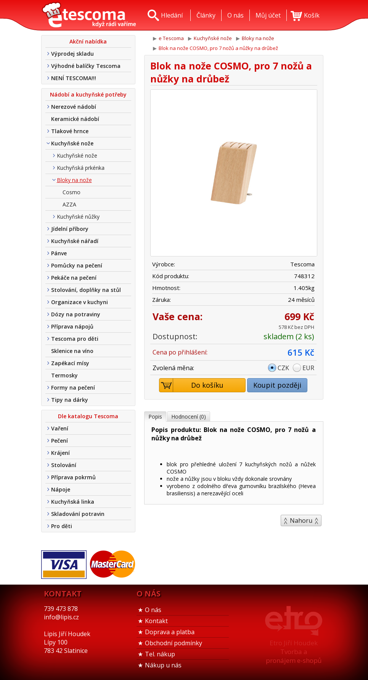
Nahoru (301, 520)
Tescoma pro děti (74, 338)
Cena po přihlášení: (180, 352)
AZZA (69, 204)
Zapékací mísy (70, 363)
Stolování (63, 465)
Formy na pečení (73, 387)
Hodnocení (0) (188, 416)
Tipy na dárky (69, 399)
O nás (153, 610)
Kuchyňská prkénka (80, 167)
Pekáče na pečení (73, 277)
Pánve (59, 253)
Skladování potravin (77, 513)
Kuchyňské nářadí (74, 241)
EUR (308, 368)
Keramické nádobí (75, 118)
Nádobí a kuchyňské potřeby (88, 94)
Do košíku (191, 385)
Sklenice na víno (72, 351)
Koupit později (277, 385)
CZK (283, 368)
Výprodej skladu (72, 53)
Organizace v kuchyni (79, 302)
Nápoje (60, 489)
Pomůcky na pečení (76, 265)
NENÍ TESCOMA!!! (73, 78)
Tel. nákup (160, 654)
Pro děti (61, 526)
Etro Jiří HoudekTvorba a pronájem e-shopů (293, 651)
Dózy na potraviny (75, 314)
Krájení (60, 452)
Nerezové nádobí (73, 106)
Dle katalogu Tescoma (88, 416)
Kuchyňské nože (72, 143)
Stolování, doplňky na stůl (86, 289)
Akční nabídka (88, 41)
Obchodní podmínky (173, 643)
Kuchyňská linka (72, 501)
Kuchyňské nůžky (78, 216)
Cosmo (71, 192)
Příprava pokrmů (73, 477)
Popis (155, 416)
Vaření (59, 428)
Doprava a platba (169, 632)
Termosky (64, 375)
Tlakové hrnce (69, 131)
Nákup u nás (163, 665)
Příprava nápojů (72, 326)
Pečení (59, 440)
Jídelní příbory (69, 228)
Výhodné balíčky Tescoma (86, 65)
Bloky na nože (74, 180)
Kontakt (156, 621)
